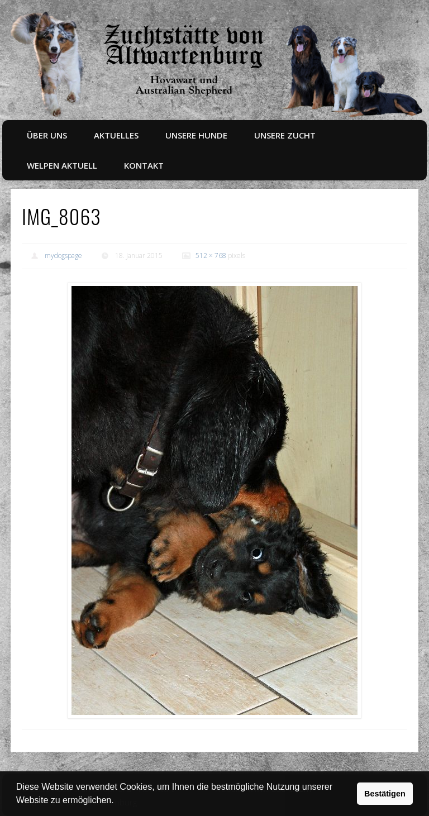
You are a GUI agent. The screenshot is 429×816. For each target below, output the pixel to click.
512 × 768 (211, 255)
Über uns (47, 135)
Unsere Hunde (196, 135)
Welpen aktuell (62, 165)
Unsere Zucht (285, 135)
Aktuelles (116, 135)
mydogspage (63, 255)
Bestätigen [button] (385, 793)
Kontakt (144, 165)
